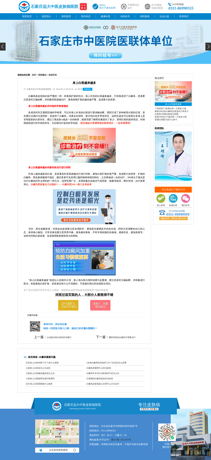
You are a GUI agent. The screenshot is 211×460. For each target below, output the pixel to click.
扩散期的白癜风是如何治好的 (99, 378)
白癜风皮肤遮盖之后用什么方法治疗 (102, 384)
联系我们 (184, 16)
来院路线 (144, 16)
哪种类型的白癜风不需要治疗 (122, 337)
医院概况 (42, 75)
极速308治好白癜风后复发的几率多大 (172, 111)
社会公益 (164, 16)
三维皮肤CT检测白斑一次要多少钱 (170, 108)
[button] (3, 47)
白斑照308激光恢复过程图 (166, 114)
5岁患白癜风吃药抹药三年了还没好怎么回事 (106, 363)
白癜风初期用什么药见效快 (98, 368)
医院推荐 (66, 16)
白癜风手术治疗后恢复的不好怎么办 (102, 373)
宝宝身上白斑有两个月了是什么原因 (42, 363)
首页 (34, 75)
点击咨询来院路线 (57, 450)
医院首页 (27, 16)
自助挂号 (125, 16)
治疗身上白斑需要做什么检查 (39, 384)
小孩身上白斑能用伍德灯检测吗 (40, 378)
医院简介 (46, 16)
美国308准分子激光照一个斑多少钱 (171, 117)
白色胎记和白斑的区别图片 (59, 337)
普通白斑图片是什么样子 (166, 120)
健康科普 (105, 16)
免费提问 (87, 89)
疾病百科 (53, 75)
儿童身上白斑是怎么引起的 (38, 368)
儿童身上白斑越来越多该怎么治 (40, 373)
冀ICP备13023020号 (121, 439)
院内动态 (86, 16)
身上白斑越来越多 (173, 104)
